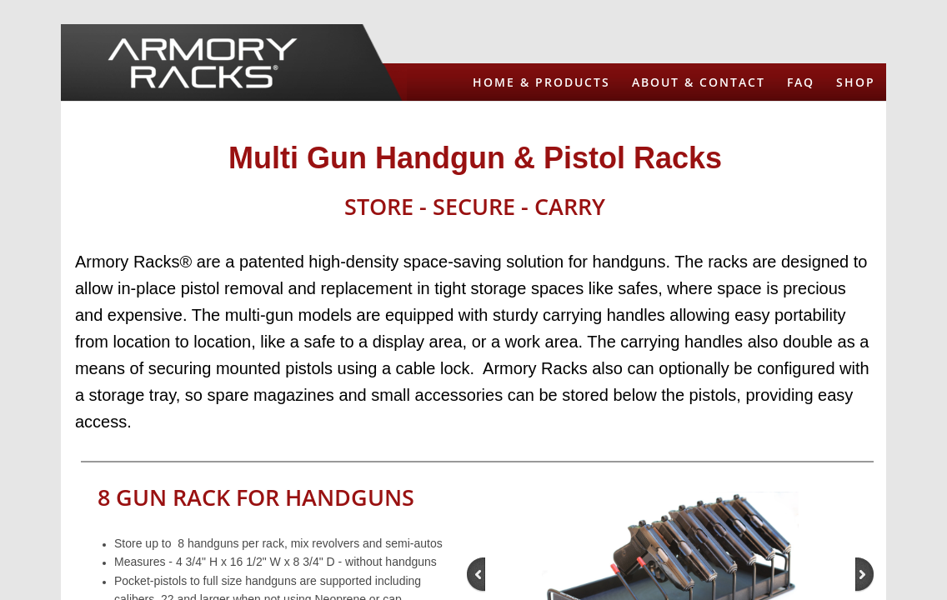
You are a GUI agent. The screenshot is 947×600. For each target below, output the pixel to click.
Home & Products (541, 82)
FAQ (800, 82)
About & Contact (698, 82)
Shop (855, 82)
